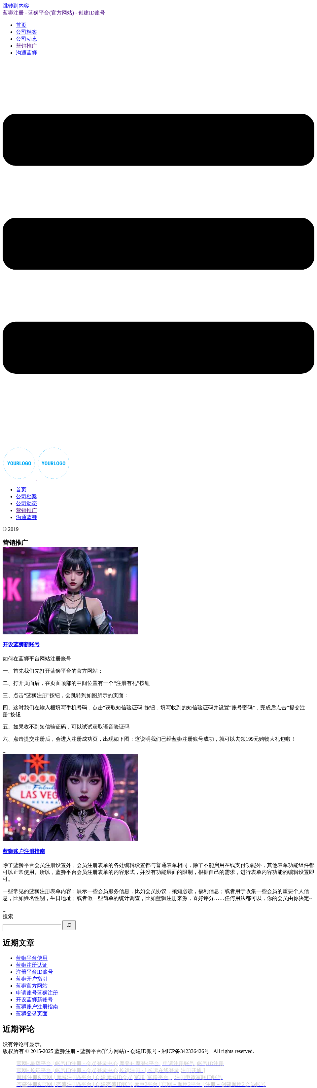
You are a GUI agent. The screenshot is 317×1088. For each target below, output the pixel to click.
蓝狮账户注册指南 (37, 1006)
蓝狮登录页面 (32, 1013)
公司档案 (26, 32)
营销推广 (26, 46)
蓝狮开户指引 (32, 979)
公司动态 (26, 39)
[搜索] (69, 925)
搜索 (8, 916)
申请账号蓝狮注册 (37, 992)
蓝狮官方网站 (32, 986)
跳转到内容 (16, 6)
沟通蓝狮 (26, 53)
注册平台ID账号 (34, 972)
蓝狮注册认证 (32, 965)
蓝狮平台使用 (32, 958)
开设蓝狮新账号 (34, 999)
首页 (21, 25)
